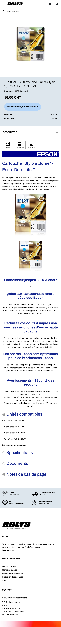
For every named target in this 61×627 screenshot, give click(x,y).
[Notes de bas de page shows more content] (24, 474)
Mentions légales (9, 570)
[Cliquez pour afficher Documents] (31, 145)
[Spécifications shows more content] (17, 452)
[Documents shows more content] (15, 463)
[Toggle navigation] (3, 4)
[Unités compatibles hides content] (22, 414)
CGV (4, 580)
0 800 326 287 (8, 598)
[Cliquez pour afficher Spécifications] (20, 145)
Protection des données (12, 577)
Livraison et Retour (10, 566)
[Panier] (50, 4)
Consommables (10, 11)
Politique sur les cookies (12, 573)
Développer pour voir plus (14, 445)
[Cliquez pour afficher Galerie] (8, 145)
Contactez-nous (11, 602)
